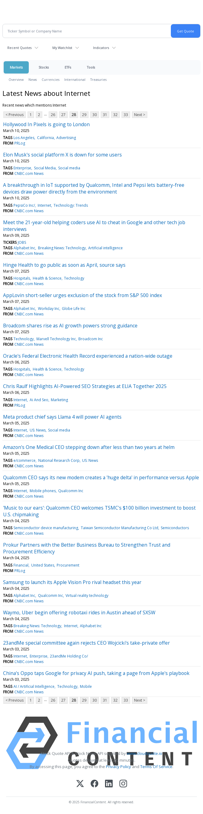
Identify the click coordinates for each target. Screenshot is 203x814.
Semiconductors (175, 527)
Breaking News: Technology (62, 248)
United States (42, 565)
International (74, 79)
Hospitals (21, 278)
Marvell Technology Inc (56, 338)
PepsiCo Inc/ (24, 205)
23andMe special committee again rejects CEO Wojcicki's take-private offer (86, 642)
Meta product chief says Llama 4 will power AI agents (62, 416)
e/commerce (24, 460)
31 (105, 114)
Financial (20, 565)
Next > (139, 114)
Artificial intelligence (105, 248)
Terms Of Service (156, 766)
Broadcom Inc (90, 338)
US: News (38, 430)
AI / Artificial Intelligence (34, 686)
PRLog (19, 143)
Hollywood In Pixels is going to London (46, 124)
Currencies (50, 79)
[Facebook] (94, 784)
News (32, 79)
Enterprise (22, 168)
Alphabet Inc (24, 248)
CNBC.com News (28, 173)
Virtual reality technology (87, 595)
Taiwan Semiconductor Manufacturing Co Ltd (119, 527)
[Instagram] (123, 784)
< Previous (15, 114)
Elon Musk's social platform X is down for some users (62, 154)
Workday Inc (48, 308)
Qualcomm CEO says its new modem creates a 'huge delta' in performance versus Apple (101, 477)
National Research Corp (59, 460)
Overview (16, 79)
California (45, 137)
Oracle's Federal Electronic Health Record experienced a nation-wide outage (87, 355)
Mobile (86, 686)
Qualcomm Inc (70, 490)
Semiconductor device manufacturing (45, 527)
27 (63, 114)
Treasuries (98, 79)
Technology (74, 278)
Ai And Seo (39, 399)
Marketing (59, 399)
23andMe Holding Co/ (69, 656)
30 (94, 114)
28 (74, 114)
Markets (16, 67)
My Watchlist (62, 47)
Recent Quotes (19, 47)
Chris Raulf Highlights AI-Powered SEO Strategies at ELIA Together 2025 (85, 386)
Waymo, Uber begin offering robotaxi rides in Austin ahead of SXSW (79, 612)
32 (115, 114)
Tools (91, 67)
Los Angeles (23, 137)
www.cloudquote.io (144, 753)
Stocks (44, 67)
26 (53, 114)
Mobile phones (43, 490)
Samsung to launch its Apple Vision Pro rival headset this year (72, 582)
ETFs (68, 67)
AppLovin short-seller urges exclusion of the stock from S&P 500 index (82, 295)
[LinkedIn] (109, 784)
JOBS (22, 242)
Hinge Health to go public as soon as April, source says (64, 265)
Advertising (66, 137)
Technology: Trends (71, 205)
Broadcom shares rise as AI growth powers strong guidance (70, 325)
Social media (69, 168)
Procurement (68, 565)
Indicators (101, 47)
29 (84, 114)
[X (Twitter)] (80, 784)
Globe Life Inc (73, 308)
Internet (44, 205)
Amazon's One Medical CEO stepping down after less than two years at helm (89, 447)
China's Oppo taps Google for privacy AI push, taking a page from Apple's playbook (96, 673)
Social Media (45, 168)
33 (126, 114)
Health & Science (47, 278)
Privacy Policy (118, 766)
